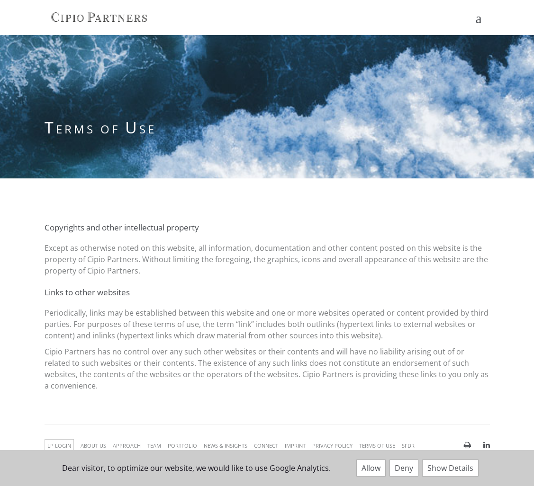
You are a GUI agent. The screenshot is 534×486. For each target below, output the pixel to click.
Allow (371, 468)
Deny (404, 468)
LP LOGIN (59, 445)
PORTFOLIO (182, 445)
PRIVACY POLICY (332, 445)
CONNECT (266, 445)
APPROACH (127, 445)
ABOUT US (93, 445)
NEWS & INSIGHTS (225, 445)
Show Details (450, 468)
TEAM (154, 445)
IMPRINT (295, 445)
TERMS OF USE (377, 445)
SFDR (408, 445)
